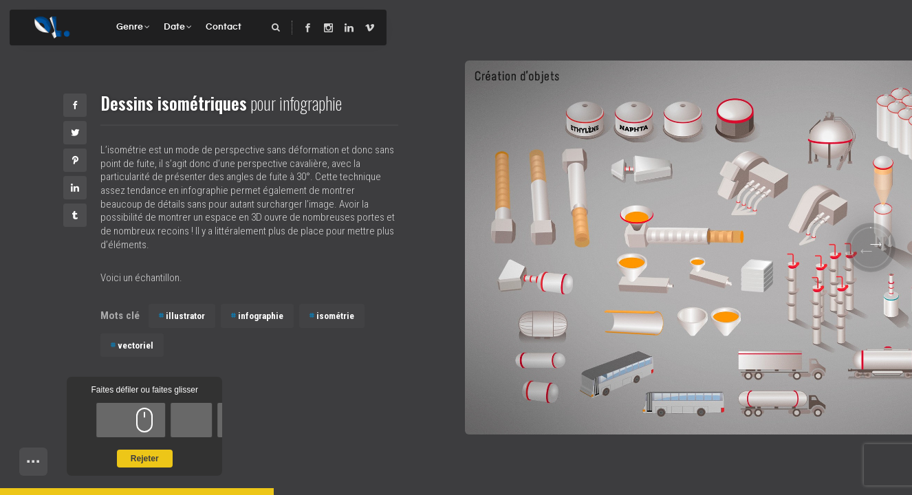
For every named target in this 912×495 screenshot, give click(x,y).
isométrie (335, 316)
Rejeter (145, 458)
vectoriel (135, 345)
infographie (260, 316)
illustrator (185, 316)
